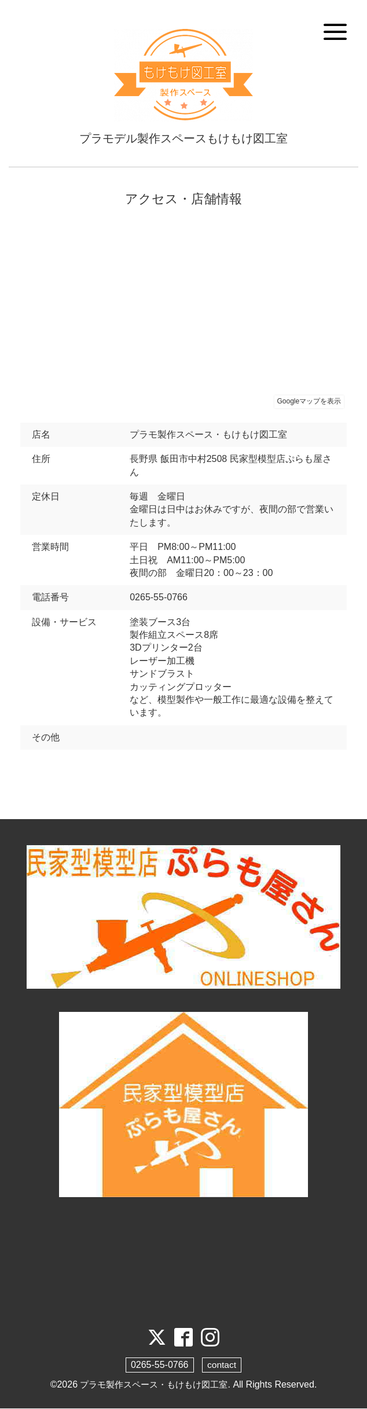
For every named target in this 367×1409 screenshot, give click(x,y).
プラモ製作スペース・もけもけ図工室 (154, 1385)
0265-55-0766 (159, 1365)
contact (222, 1365)
